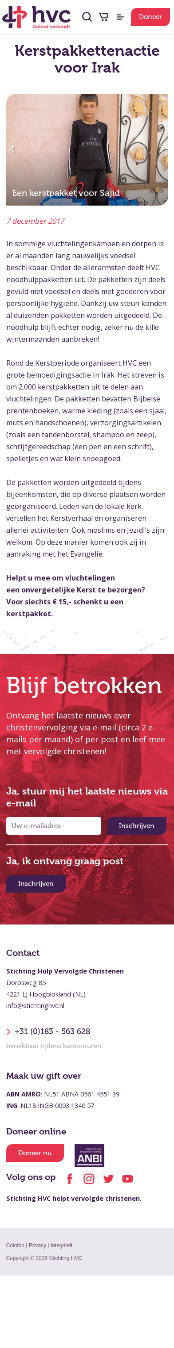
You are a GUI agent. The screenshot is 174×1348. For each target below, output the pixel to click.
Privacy (37, 1245)
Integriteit (61, 1245)
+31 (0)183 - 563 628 (48, 1031)
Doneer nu (35, 1153)
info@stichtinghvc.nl (35, 1005)
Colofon (15, 1245)
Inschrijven (136, 826)
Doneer (150, 17)
